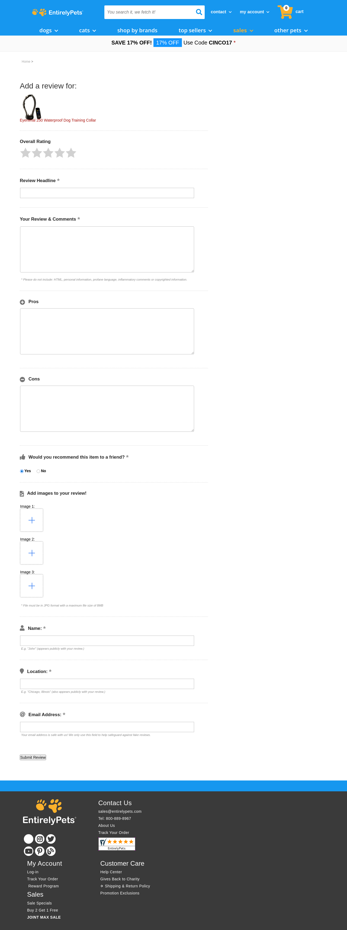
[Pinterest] (39, 851)
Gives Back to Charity (120, 879)
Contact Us (115, 803)
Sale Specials (39, 903)
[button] (25, 152)
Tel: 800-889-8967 (114, 818)
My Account (254, 11)
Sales (243, 30)
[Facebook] (28, 839)
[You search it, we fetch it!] (147, 12)
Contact (221, 11)
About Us (106, 825)
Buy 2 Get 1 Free (42, 910)
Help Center (111, 872)
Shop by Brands (137, 30)
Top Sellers (195, 30)
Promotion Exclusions (120, 893)
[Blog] (51, 851)
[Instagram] (39, 839)
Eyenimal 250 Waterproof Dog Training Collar (58, 120)
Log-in (32, 872)
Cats (87, 30)
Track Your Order (113, 832)
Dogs (48, 30)
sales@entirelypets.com (120, 811)
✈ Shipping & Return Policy (125, 886)
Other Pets (291, 30)
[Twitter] (51, 839)
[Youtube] (28, 851)
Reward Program (43, 886)
